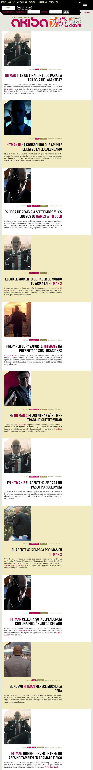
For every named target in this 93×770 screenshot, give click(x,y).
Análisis (11, 2)
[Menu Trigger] (85, 4)
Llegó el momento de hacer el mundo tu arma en (33, 147)
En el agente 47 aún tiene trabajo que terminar (36, 217)
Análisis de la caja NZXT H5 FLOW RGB (15, 685)
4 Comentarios (58, 174)
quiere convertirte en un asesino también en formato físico (35, 392)
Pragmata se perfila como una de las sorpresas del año (22, 725)
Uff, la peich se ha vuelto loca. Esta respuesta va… (65, 728)
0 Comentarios (58, 34)
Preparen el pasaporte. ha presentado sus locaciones (34, 182)
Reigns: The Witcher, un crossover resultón (18, 678)
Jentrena (52, 34)
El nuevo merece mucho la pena (36, 357)
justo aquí (8, 54)
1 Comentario (58, 104)
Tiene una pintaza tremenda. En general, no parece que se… (68, 752)
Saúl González (50, 349)
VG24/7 (25, 472)
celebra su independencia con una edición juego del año (36, 322)
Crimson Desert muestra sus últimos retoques (63, 749)
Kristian (62, 556)
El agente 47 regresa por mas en (37, 287)
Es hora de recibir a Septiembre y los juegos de (33, 112)
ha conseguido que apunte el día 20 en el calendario (34, 77)
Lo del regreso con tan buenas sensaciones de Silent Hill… (68, 762)
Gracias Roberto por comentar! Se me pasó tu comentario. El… (67, 716)
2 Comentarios (58, 384)
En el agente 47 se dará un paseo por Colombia (34, 252)
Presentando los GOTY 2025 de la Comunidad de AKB (66, 760)
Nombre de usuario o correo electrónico (14, 12)
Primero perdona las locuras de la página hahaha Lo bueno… (24, 728)
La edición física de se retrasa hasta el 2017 (39, 462)
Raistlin (53, 419)
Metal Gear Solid (51, 404)
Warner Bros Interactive (13, 301)
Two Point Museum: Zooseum (65, 586)
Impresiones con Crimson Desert (14, 710)
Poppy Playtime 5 (14, 650)
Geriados (28, 653)
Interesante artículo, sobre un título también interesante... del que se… (23, 714)
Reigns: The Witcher (60, 553)
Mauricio (53, 104)
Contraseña (44, 12)
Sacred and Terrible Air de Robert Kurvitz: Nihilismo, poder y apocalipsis (23, 761)
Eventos (32, 2)
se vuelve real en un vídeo (40, 497)
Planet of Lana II (58, 618)
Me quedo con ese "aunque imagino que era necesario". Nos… (22, 740)
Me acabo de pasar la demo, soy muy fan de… (64, 738)
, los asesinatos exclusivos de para (36, 427)
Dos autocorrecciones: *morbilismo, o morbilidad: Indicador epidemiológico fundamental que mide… (23, 766)
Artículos (22, 2)
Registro (87, 13)
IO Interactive (9, 190)
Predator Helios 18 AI (61, 650)
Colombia (57, 229)
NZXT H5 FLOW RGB (14, 553)
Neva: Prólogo (12, 618)
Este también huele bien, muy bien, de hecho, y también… (23, 752)
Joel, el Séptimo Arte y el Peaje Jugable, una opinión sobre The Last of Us (68, 711)
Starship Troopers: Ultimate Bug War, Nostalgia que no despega (25, 692)
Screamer (9, 586)
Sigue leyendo (10, 564)
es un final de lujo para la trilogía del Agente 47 (33, 42)
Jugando (42, 2)
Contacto (53, 2)
